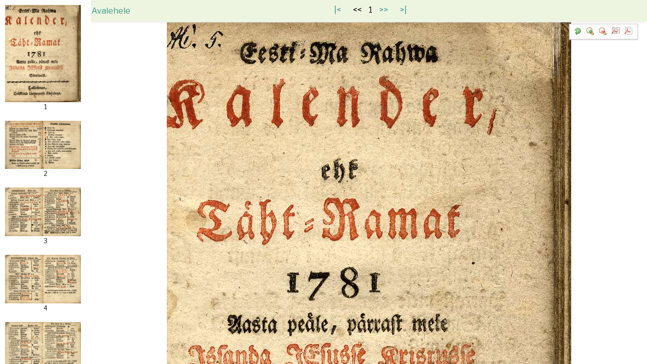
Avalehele (120, 11)
